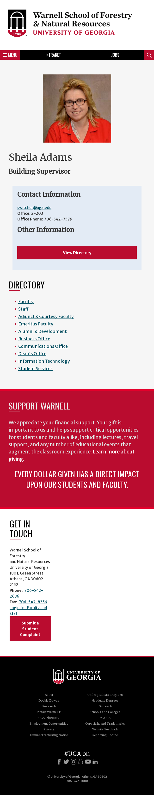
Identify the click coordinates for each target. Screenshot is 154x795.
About (49, 695)
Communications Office (43, 346)
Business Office (34, 339)
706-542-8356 (33, 601)
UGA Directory (48, 718)
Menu (10, 55)
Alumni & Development (42, 331)
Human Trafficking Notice (49, 735)
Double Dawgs (48, 700)
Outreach (105, 706)
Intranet (53, 55)
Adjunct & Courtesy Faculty (46, 316)
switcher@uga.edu (34, 207)
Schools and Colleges (105, 712)
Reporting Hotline (105, 735)
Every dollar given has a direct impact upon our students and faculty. (77, 479)
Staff (23, 309)
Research (49, 706)
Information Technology (44, 361)
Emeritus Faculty (35, 324)
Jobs (115, 55)
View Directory (77, 252)
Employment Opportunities (49, 723)
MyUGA (105, 718)
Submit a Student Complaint (30, 629)
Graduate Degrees (105, 700)
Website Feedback (105, 729)
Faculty (26, 301)
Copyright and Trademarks (105, 723)
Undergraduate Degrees (105, 695)
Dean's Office (32, 353)
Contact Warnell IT (49, 712)
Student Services (35, 368)
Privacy (49, 729)
